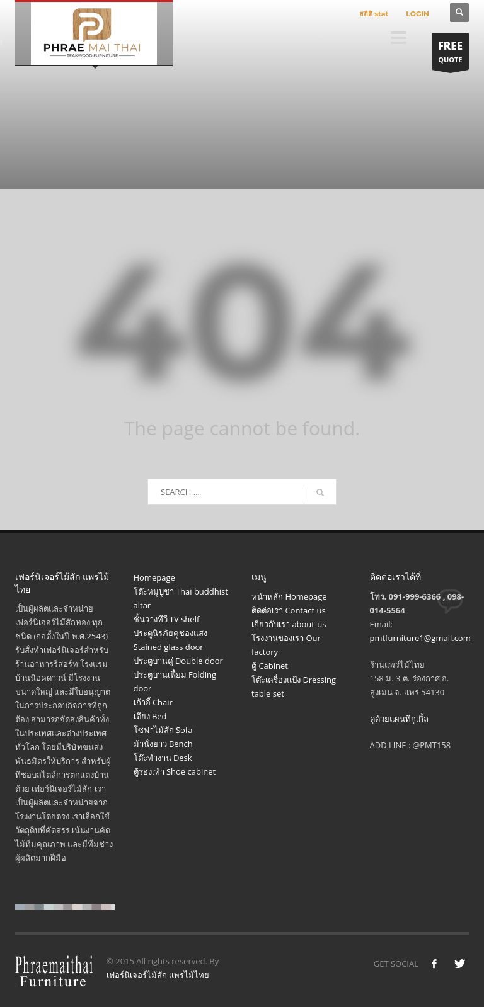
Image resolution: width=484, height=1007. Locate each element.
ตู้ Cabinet (269, 665)
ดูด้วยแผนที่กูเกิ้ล (399, 718)
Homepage (154, 577)
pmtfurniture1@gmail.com (420, 638)
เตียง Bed (150, 716)
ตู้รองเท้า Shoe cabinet (175, 771)
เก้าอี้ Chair (153, 702)
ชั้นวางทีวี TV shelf (167, 619)
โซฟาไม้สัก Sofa (163, 730)
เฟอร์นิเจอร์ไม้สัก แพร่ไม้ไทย (158, 975)
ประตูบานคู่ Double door (178, 660)
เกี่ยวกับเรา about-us (288, 624)
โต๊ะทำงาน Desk (163, 757)
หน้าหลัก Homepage (289, 596)
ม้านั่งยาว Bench (163, 743)
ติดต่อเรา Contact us (288, 610)
